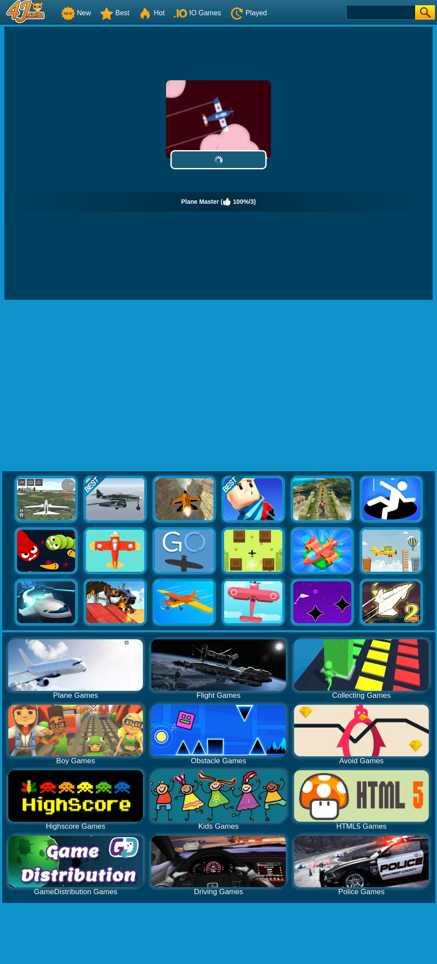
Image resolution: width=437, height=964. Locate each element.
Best (114, 13)
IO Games (197, 13)
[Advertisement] (82, 386)
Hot (151, 13)
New (76, 13)
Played (248, 13)
